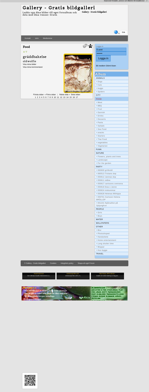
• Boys (99, 216)
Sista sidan (75, 94)
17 (77, 97)
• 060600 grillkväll (104, 170)
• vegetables (102, 143)
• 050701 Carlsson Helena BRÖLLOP (108, 198)
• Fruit (99, 109)
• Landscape (102, 160)
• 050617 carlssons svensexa (109, 184)
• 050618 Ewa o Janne (106, 187)
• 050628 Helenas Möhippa (108, 194)
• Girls (99, 213)
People (100, 209)
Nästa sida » (64, 94)
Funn (98, 149)
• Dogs (99, 82)
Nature (100, 153)
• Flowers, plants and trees (108, 157)
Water (99, 219)
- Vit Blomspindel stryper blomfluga (38, 296)
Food (99, 99)
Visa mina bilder (29, 64)
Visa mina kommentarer (33, 67)
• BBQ (99, 106)
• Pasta (99, 122)
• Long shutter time (105, 244)
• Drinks (100, 116)
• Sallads (100, 126)
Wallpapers (102, 223)
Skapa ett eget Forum (86, 263)
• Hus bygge (101, 250)
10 (55, 97)
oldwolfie (29, 61)
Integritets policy (67, 263)
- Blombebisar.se (29, 288)
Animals (100, 78)
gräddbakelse (34, 57)
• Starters (100, 136)
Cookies (53, 263)
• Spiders (100, 92)
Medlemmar (47, 38)
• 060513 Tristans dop (106, 174)
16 (74, 97)
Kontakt (28, 38)
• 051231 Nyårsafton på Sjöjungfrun (107, 204)
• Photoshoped (103, 234)
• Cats (99, 85)
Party (99, 167)
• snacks (100, 133)
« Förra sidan (50, 94)
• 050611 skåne (103, 180)
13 (64, 97)
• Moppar (100, 247)
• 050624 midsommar (106, 190)
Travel (100, 254)
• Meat (99, 102)
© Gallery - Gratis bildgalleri (35, 263)
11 (58, 97)
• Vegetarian (102, 146)
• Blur (98, 230)
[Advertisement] (34, 1)
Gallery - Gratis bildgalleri (59, 7)
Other (99, 227)
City (98, 95)
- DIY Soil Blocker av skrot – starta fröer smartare (44, 291)
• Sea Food (101, 129)
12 (61, 97)
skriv (37, 38)
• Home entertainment (106, 240)
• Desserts (101, 119)
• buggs (99, 88)
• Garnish (100, 112)
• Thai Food (101, 139)
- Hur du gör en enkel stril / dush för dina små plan (44, 293)
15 (71, 97)
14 (67, 97)
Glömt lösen (111, 66)
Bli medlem (100, 66)
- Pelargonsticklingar (31, 299)
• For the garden (103, 163)
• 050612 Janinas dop (106, 177)
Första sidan (38, 94)
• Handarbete (102, 237)
